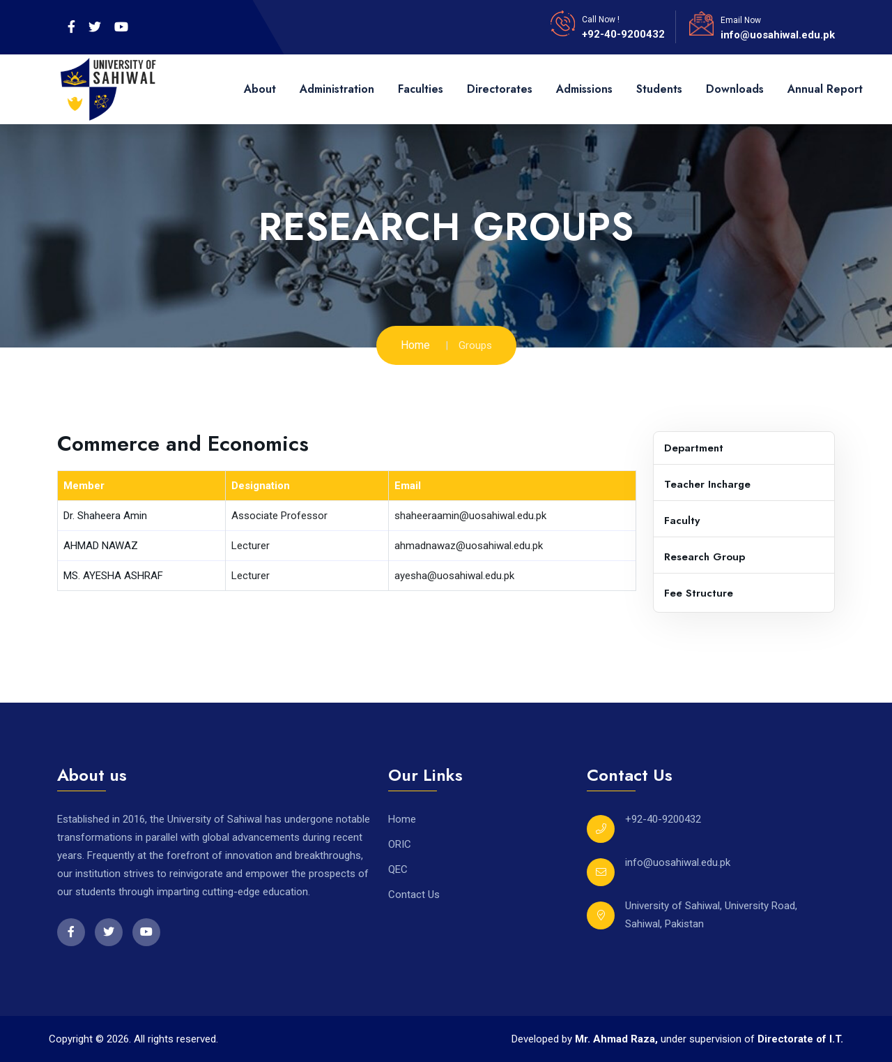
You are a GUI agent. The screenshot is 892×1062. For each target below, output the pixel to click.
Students (659, 89)
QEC (398, 869)
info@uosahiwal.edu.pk (778, 35)
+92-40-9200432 (623, 34)
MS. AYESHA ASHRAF (113, 575)
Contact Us (414, 894)
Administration (337, 89)
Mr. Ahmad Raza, (618, 1039)
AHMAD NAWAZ (100, 545)
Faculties (420, 89)
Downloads (735, 89)
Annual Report (825, 89)
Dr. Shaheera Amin (105, 515)
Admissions (584, 89)
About (260, 89)
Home (415, 345)
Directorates (499, 89)
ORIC (399, 844)
